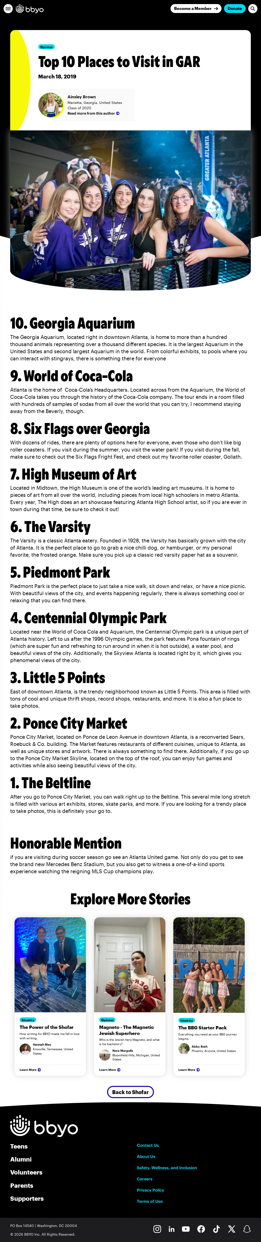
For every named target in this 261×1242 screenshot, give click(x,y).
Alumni (21, 1159)
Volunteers (26, 1172)
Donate (235, 8)
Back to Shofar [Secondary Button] (130, 1092)
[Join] (196, 8)
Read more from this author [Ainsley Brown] (94, 113)
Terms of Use (150, 1201)
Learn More (31, 1070)
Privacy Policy (150, 1190)
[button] (8, 8)
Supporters (27, 1198)
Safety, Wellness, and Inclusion (167, 1167)
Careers (144, 1178)
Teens (19, 1146)
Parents (21, 1185)
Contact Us (148, 1145)
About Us (146, 1156)
